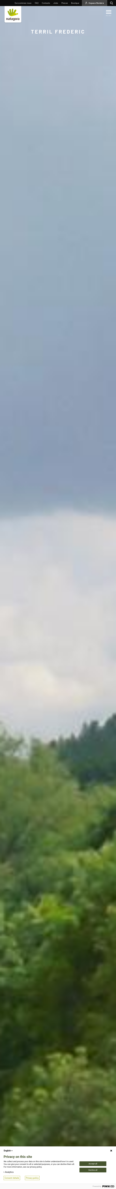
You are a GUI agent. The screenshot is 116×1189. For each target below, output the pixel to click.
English (8, 1150)
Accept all (93, 1164)
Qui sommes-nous (23, 3)
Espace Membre (96, 3)
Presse (64, 3)
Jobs (55, 3)
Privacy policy (32, 1178)
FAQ (37, 3)
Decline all (92, 1170)
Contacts (46, 3)
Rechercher (112, 3)
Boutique (75, 3)
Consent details (12, 1178)
